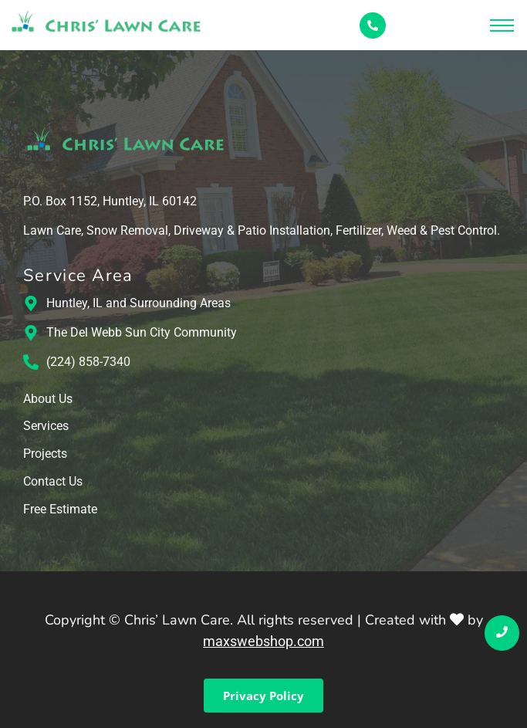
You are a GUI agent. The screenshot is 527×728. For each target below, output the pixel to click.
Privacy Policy (263, 695)
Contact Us (53, 482)
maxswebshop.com (263, 641)
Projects (45, 454)
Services (46, 427)
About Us (48, 399)
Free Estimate (60, 510)
